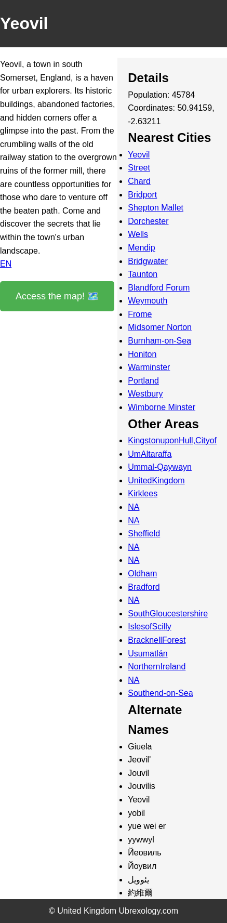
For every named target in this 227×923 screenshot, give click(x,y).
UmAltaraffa (149, 454)
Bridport (142, 194)
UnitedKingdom (156, 480)
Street (139, 167)
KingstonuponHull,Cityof (172, 440)
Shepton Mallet (155, 207)
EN (5, 263)
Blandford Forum (159, 287)
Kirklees (142, 493)
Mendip (141, 247)
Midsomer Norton (160, 327)
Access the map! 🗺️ (57, 296)
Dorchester (148, 221)
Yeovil (139, 154)
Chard (139, 181)
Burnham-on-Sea (159, 340)
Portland (143, 380)
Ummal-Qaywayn (160, 467)
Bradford (143, 587)
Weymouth (147, 300)
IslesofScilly (149, 626)
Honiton (142, 354)
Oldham (142, 573)
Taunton (142, 274)
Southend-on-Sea (160, 693)
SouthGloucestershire (168, 613)
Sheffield (144, 533)
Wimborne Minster (161, 407)
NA (133, 507)
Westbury (145, 393)
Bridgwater (147, 261)
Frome (140, 314)
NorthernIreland (156, 666)
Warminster (149, 367)
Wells (138, 234)
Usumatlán (147, 653)
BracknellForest (156, 640)
